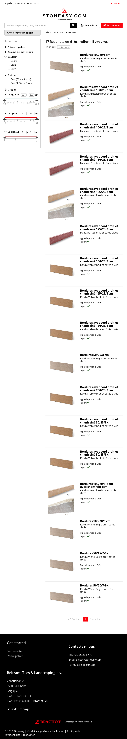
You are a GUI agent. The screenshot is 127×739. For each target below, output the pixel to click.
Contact (116, 3)
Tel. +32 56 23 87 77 (80, 655)
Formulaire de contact (81, 665)
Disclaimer (29, 734)
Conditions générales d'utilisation (45, 731)
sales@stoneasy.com (88, 659)
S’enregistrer (15, 656)
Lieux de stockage (18, 709)
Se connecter (15, 651)
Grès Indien (58, 32)
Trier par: (50, 46)
